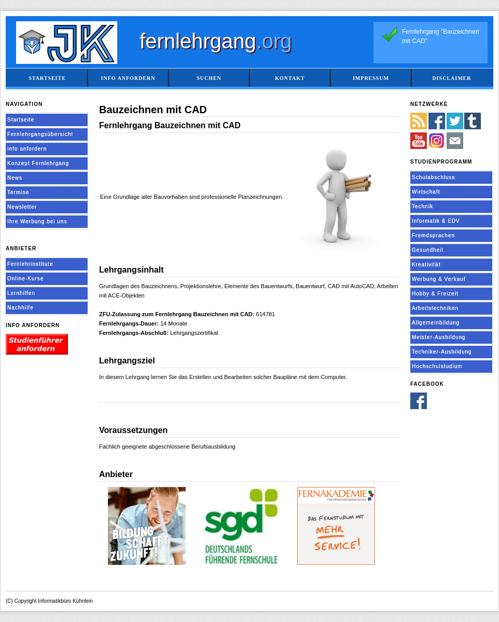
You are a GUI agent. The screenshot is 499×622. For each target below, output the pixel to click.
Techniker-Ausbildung (442, 352)
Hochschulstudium (437, 366)
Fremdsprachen (433, 235)
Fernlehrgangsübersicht (40, 134)
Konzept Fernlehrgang (38, 163)
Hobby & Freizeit (435, 293)
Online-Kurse (25, 278)
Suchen (209, 78)
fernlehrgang (216, 41)
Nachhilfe (20, 307)
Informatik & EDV (436, 221)
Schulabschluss (433, 177)
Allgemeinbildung (436, 323)
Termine (18, 192)
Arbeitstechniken (435, 308)
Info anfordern (128, 78)
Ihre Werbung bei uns (37, 221)
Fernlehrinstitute (30, 264)
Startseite (47, 78)
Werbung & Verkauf (439, 279)
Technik (422, 206)
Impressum (371, 78)
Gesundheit (427, 250)
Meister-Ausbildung (439, 337)
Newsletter (22, 207)
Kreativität (426, 264)
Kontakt (289, 78)
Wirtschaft (426, 192)
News (14, 178)
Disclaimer (451, 78)
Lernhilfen (21, 293)
